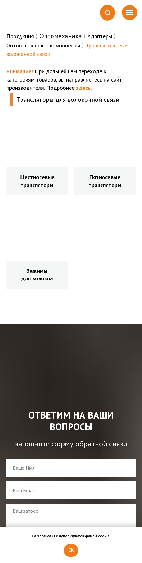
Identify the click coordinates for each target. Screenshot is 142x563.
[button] (108, 12)
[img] (25, 9)
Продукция (20, 36)
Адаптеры (99, 36)
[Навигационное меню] (129, 12)
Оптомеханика (61, 36)
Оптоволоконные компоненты (43, 45)
